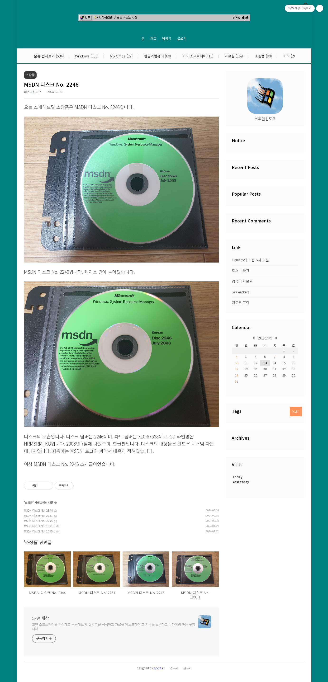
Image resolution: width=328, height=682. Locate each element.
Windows (86, 56)
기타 (288, 56)
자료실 (234, 56)
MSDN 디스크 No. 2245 (38, 521)
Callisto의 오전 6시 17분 (250, 259)
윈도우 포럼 (240, 302)
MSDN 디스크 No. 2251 (38, 515)
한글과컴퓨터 (157, 56)
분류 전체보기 (49, 56)
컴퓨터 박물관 (242, 281)
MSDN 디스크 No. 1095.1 (39, 531)
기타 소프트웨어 (197, 56)
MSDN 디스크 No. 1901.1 (39, 526)
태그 (153, 38)
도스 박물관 (240, 270)
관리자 (174, 668)
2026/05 (265, 338)
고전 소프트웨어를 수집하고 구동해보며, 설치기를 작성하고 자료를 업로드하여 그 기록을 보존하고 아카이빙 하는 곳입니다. (113, 626)
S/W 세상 (40, 618)
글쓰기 (181, 38)
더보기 (295, 411)
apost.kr (159, 668)
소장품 (263, 56)
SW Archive (241, 291)
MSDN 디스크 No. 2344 (38, 510)
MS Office (121, 56)
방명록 (166, 38)
